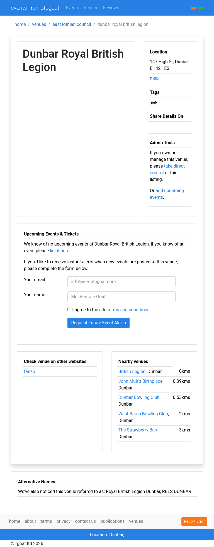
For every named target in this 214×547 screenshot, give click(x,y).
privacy (64, 521)
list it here (59, 250)
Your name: (35, 294)
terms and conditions (129, 309)
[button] (200, 8)
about (30, 521)
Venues (91, 7)
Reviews (111, 7)
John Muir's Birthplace (140, 381)
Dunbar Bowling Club (139, 397)
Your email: (35, 279)
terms (46, 521)
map (154, 78)
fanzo (29, 371)
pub (154, 102)
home (20, 24)
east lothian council (71, 24)
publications (112, 521)
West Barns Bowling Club (143, 413)
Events (72, 7)
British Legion (131, 371)
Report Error (194, 521)
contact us (85, 521)
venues (39, 24)
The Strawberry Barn (138, 430)
